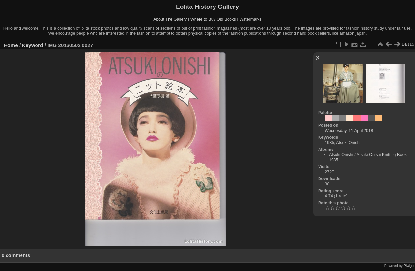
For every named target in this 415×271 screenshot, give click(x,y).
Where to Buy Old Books (213, 19)
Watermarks (250, 19)
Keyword (32, 45)
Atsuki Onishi (348, 142)
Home (11, 45)
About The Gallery (170, 19)
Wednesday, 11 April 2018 (349, 130)
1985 (329, 142)
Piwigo (409, 266)
